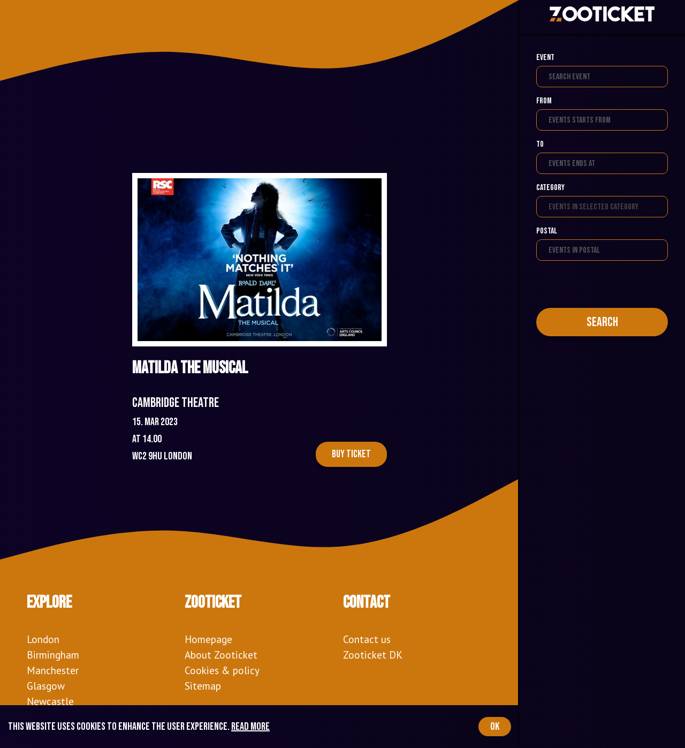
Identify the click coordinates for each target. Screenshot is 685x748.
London (43, 639)
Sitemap (203, 685)
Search (602, 322)
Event (545, 57)
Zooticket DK (372, 654)
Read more (250, 726)
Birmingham (53, 654)
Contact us (367, 639)
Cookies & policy (222, 670)
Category (550, 188)
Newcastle (50, 701)
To (540, 144)
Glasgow (46, 685)
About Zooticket (221, 654)
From (544, 101)
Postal (546, 231)
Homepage (208, 639)
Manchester (53, 670)
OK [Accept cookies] (494, 726)
